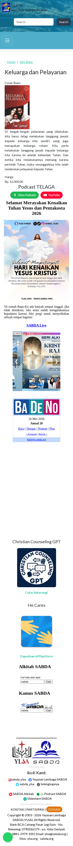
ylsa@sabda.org (55, 834)
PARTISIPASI (35, 809)
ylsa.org (32, 838)
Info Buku (26, 62)
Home (11, 62)
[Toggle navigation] (7, 40)
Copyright (14, 815)
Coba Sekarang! (36, 592)
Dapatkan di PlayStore (36, 656)
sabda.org (47, 838)
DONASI (54, 809)
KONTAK (17, 809)
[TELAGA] (24, 7)
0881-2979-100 (23, 834)
